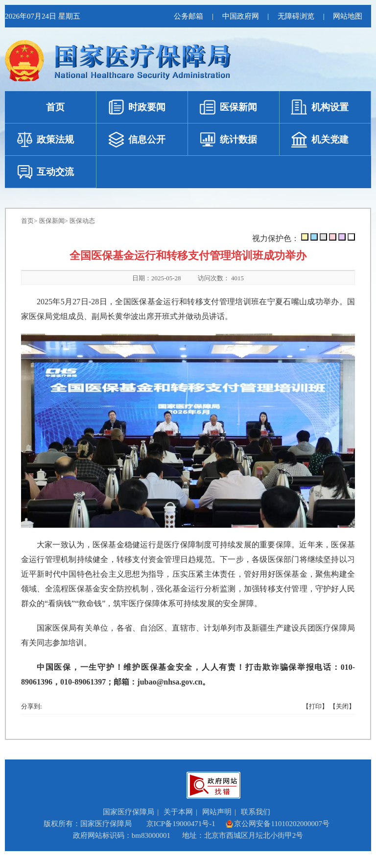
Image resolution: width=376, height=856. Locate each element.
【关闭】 (342, 706)
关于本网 (178, 812)
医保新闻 (52, 220)
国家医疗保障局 (128, 812)
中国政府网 (239, 16)
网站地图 (347, 16)
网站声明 (217, 812)
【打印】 (315, 706)
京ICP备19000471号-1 (180, 824)
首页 (27, 220)
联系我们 (255, 812)
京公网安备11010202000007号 (277, 824)
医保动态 (82, 220)
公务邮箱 (187, 16)
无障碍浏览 (295, 16)
